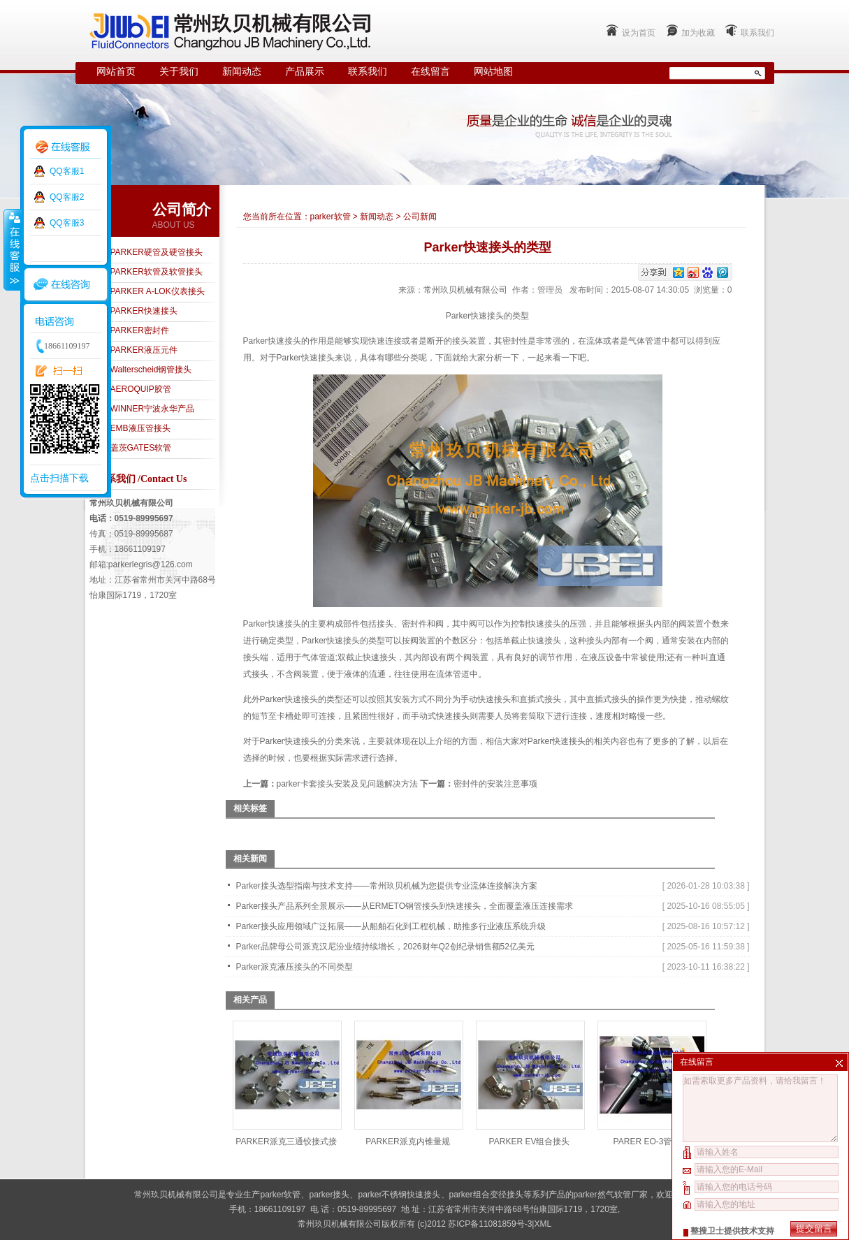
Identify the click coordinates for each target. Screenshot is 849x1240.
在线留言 (430, 71)
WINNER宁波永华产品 (152, 409)
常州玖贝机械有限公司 (465, 290)
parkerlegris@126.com (150, 564)
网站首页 (116, 71)
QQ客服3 (67, 223)
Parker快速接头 (306, 358)
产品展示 (304, 71)
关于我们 (178, 71)
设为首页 (638, 33)
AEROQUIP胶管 (140, 389)
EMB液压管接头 (140, 428)
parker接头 (329, 1194)
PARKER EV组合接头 (529, 1141)
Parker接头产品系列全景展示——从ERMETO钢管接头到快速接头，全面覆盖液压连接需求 (404, 906)
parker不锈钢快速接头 (399, 1194)
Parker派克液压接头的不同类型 (294, 967)
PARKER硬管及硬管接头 (156, 252)
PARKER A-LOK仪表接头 (157, 291)
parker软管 (330, 216)
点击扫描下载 (59, 477)
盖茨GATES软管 (141, 448)
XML (542, 1224)
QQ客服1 (67, 171)
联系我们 (757, 33)
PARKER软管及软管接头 (156, 272)
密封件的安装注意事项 (495, 784)
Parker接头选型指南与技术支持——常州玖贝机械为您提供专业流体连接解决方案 (386, 886)
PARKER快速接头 (143, 311)
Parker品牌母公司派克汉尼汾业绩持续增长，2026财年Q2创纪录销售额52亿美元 (385, 946)
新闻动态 (241, 71)
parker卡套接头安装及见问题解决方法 (347, 784)
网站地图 (493, 71)
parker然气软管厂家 (611, 1194)
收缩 (12, 249)
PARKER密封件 (139, 330)
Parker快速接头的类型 (301, 699)
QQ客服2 (67, 197)
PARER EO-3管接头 (651, 1141)
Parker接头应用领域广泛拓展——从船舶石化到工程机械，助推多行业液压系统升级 (391, 926)
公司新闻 (420, 216)
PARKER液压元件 (143, 350)
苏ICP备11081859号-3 (490, 1224)
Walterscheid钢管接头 (151, 369)
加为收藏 (698, 33)
